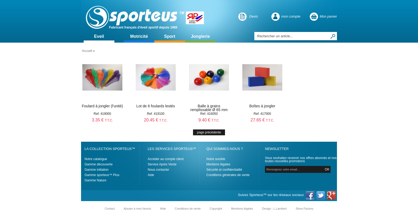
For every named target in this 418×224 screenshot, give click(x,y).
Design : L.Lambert (274, 208)
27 (262, 120)
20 (156, 120)
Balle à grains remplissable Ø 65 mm (209, 108)
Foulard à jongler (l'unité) (102, 106)
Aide (151, 175)
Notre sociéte (215, 159)
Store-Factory (305, 208)
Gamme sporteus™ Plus (102, 175)
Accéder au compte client (166, 159)
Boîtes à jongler (262, 106)
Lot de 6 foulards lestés (155, 106)
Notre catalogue (96, 159)
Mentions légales (218, 164)
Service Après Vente (162, 164)
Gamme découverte (98, 164)
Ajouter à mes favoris (137, 208)
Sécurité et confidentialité (224, 170)
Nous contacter (158, 170)
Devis (253, 16)
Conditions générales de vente (228, 175)
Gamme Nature (95, 180)
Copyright (216, 208)
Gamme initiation (96, 170)
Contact (109, 208)
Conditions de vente (188, 208)
